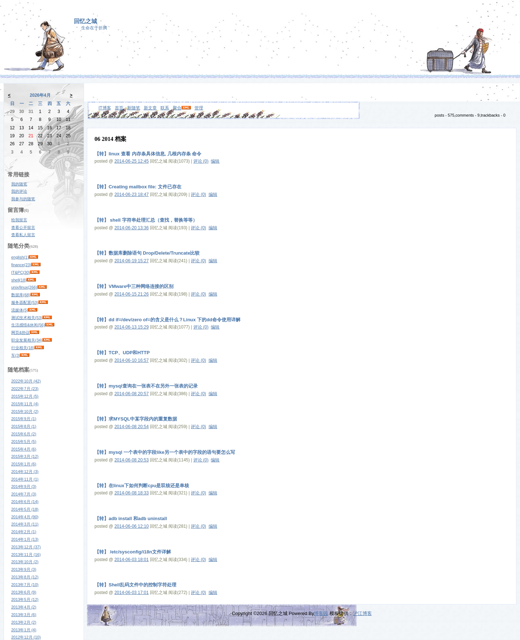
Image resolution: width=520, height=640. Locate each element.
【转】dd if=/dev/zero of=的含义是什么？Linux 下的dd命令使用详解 (167, 319)
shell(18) (18, 280)
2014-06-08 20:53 (131, 460)
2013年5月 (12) (24, 599)
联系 (164, 107)
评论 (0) (201, 161)
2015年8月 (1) (23, 426)
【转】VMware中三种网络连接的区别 (134, 286)
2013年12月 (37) (26, 547)
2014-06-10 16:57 (131, 360)
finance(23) (21, 265)
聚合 (177, 107)
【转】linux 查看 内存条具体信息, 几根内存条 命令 (148, 153)
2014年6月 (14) (24, 501)
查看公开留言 (23, 227)
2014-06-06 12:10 (131, 526)
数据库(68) (20, 295)
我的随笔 (19, 184)
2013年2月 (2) (23, 622)
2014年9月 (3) (23, 486)
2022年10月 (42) (26, 381)
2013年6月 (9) (23, 592)
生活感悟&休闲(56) (28, 325)
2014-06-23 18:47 (131, 194)
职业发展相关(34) (26, 340)
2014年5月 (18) (24, 509)
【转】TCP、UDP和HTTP (122, 352)
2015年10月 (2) (24, 411)
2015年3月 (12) (24, 456)
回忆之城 (85, 21)
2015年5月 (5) (23, 441)
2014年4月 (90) (24, 517)
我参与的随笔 (23, 199)
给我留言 (19, 220)
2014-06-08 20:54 (131, 426)
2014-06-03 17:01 (131, 592)
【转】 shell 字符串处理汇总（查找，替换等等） (146, 220)
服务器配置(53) (24, 302)
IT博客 (104, 107)
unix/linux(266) (24, 287)
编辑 (215, 161)
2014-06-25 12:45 (131, 161)
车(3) (15, 355)
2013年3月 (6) (23, 614)
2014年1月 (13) (24, 539)
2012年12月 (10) (26, 637)
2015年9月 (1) (23, 419)
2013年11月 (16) (26, 554)
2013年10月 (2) (24, 562)
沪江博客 (362, 613)
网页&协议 (20, 332)
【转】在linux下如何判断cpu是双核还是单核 (142, 485)
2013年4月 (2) (23, 607)
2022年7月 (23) (24, 388)
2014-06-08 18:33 (131, 492)
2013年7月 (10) (24, 584)
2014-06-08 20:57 (131, 393)
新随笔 (133, 107)
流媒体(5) (19, 310)
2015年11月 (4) (24, 404)
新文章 (150, 107)
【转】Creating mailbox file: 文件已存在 (138, 186)
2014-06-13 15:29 (131, 327)
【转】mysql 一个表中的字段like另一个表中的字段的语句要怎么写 (165, 452)
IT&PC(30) (20, 272)
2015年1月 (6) (23, 464)
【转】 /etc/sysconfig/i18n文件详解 (133, 552)
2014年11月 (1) (24, 479)
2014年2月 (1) (23, 532)
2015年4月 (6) (23, 449)
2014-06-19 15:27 (131, 260)
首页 (119, 107)
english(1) (20, 257)
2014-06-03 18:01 (131, 559)
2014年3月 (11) (24, 524)
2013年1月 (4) (23, 630)
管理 (198, 107)
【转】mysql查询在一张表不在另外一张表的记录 (146, 386)
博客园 (321, 613)
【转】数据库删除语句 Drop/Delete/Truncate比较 (147, 253)
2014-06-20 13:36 (131, 227)
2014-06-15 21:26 (131, 294)
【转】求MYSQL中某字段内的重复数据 (136, 419)
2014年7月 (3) (23, 494)
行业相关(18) (22, 348)
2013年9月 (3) (23, 569)
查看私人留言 (23, 235)
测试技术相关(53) (26, 317)
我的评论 (19, 191)
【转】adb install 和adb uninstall (131, 518)
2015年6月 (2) (23, 434)
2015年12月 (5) (24, 396)
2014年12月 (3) (24, 471)
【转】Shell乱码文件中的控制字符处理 (135, 584)
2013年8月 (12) (24, 577)
